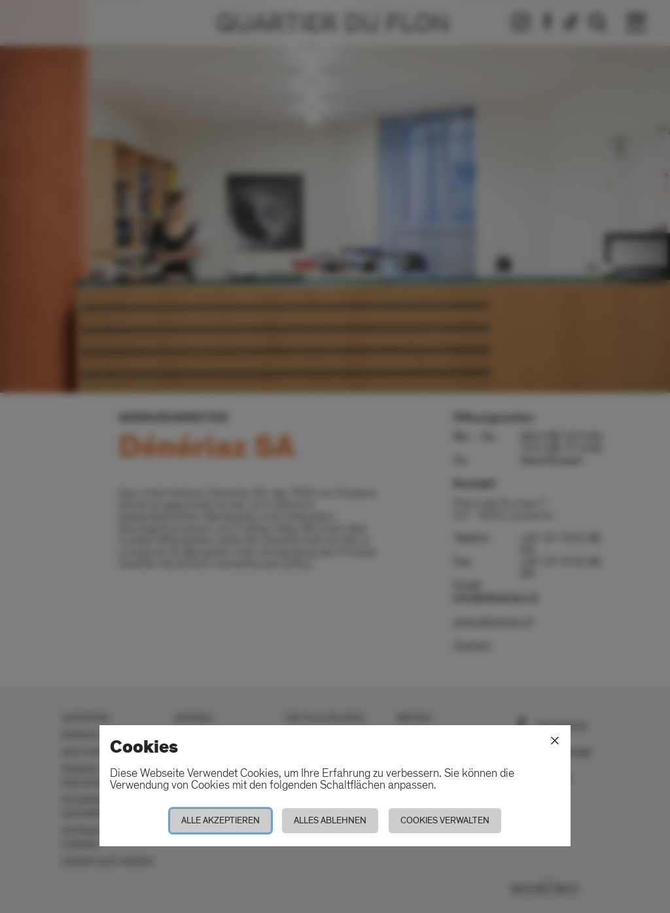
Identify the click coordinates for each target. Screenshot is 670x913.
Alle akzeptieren (220, 820)
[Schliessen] (554, 740)
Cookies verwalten (444, 820)
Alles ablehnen (330, 820)
